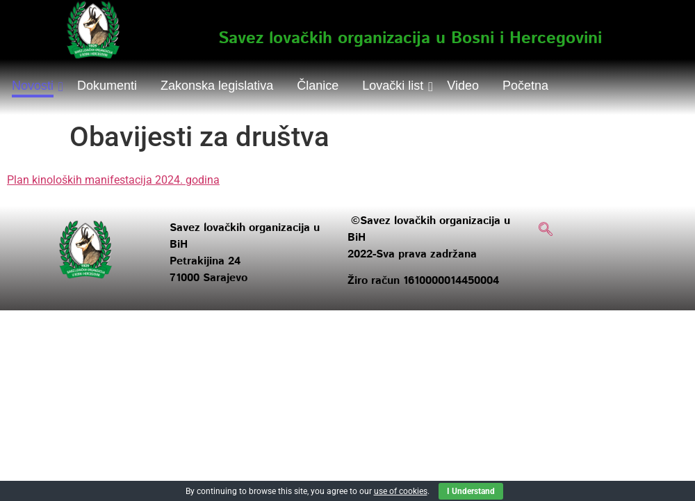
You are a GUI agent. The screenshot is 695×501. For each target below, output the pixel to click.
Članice (317, 86)
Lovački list (395, 86)
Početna (525, 86)
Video (463, 86)
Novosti (35, 86)
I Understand (471, 491)
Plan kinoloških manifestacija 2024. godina (113, 179)
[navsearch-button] (545, 230)
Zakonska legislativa (217, 86)
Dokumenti (107, 86)
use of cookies (400, 491)
